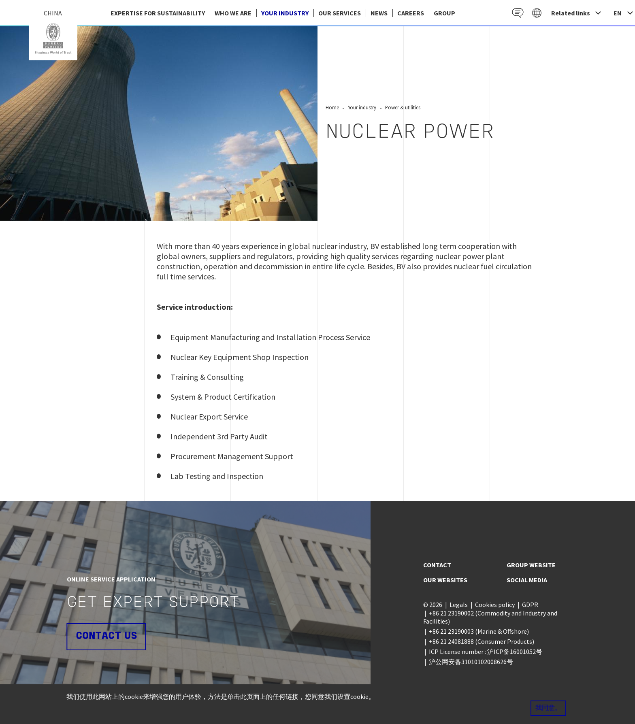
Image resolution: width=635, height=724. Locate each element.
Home (332, 107)
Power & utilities (402, 107)
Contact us (106, 636)
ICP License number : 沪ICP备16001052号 (485, 651)
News (379, 13)
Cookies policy (495, 604)
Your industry (285, 13)
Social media (527, 580)
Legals (459, 604)
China (53, 38)
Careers (410, 13)
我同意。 (548, 708)
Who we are (233, 13)
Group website (531, 565)
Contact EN (516, 13)
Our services (339, 13)
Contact (437, 565)
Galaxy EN (536, 13)
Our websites (445, 580)
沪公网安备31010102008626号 (471, 662)
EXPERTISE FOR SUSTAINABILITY (158, 13)
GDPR (530, 604)
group (444, 13)
